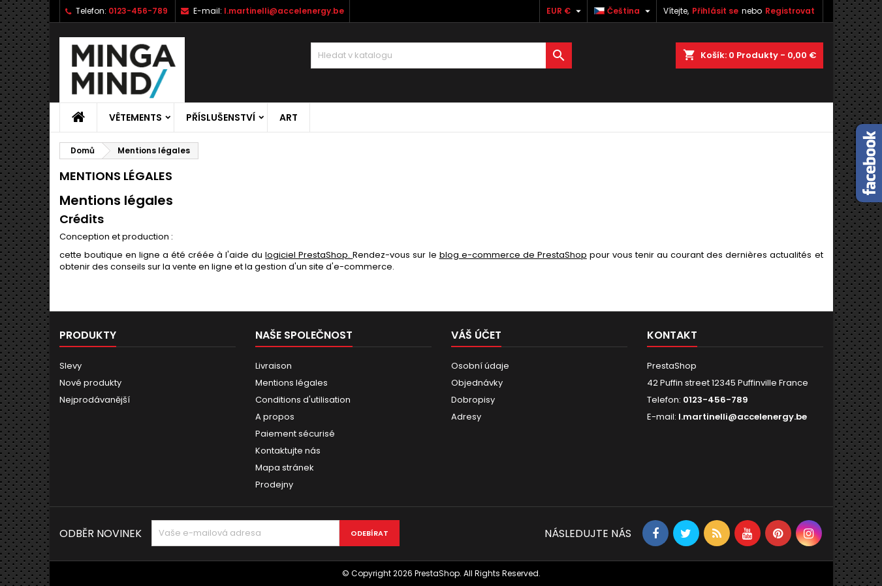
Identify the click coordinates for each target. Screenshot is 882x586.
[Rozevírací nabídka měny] (565, 11)
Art (288, 117)
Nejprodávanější (94, 399)
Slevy (70, 366)
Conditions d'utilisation (303, 399)
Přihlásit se (715, 10)
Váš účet (476, 335)
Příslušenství (220, 117)
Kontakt (672, 335)
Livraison (273, 366)
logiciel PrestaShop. (309, 255)
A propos (274, 416)
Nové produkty (90, 383)
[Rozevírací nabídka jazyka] (624, 11)
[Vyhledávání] (441, 55)
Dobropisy (473, 399)
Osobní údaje (480, 366)
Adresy (466, 416)
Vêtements (135, 117)
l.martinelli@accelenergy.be (284, 10)
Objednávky (477, 383)
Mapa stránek (284, 467)
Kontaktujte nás (288, 450)
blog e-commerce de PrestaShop (513, 255)
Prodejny (274, 484)
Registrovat (790, 10)
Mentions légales (291, 383)
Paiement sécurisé (295, 433)
